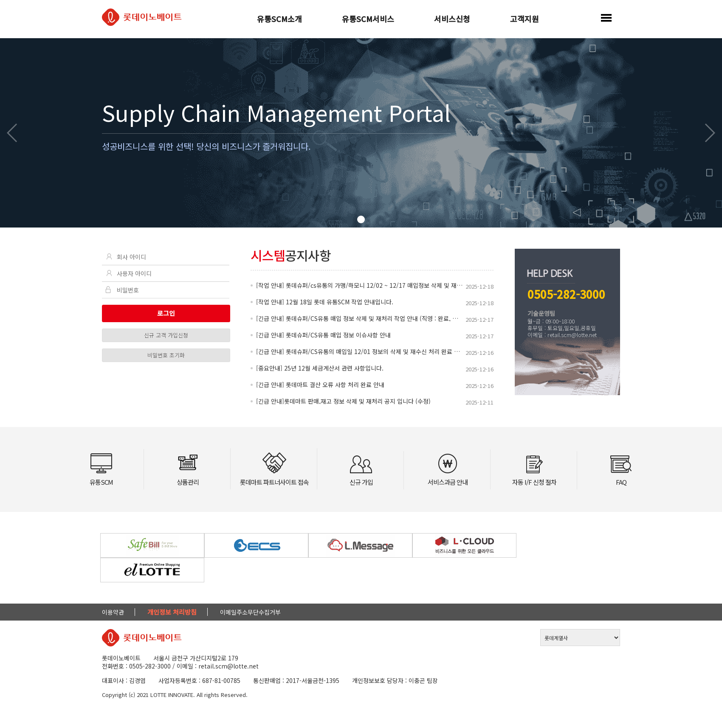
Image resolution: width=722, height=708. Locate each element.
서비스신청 (452, 19)
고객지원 (524, 19)
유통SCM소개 (279, 19)
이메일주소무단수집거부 (250, 612)
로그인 (166, 313)
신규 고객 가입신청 (166, 335)
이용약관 (113, 612)
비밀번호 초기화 (166, 355)
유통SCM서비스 (368, 19)
